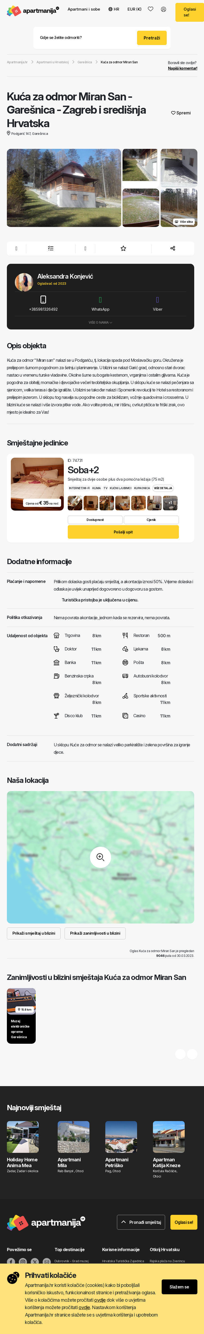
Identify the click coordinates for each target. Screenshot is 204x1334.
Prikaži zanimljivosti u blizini (95, 933)
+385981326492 (43, 303)
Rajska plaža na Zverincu (167, 1261)
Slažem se (179, 1287)
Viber (157, 303)
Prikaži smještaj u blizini (33, 933)
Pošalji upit (123, 532)
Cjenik (151, 520)
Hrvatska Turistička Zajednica (123, 1261)
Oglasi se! (184, 1222)
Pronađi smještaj (141, 1222)
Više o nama (100, 322)
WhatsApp (100, 303)
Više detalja (163, 488)
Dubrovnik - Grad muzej (72, 1261)
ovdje (99, 1300)
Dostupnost (95, 520)
